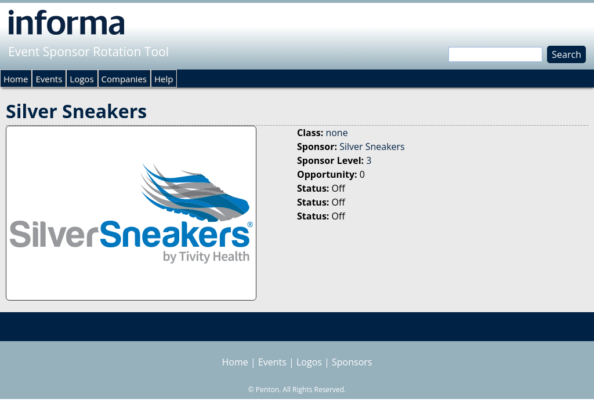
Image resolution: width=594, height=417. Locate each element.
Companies (124, 79)
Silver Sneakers (372, 146)
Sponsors (352, 362)
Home (15, 79)
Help (163, 79)
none (336, 132)
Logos (81, 79)
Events (48, 79)
